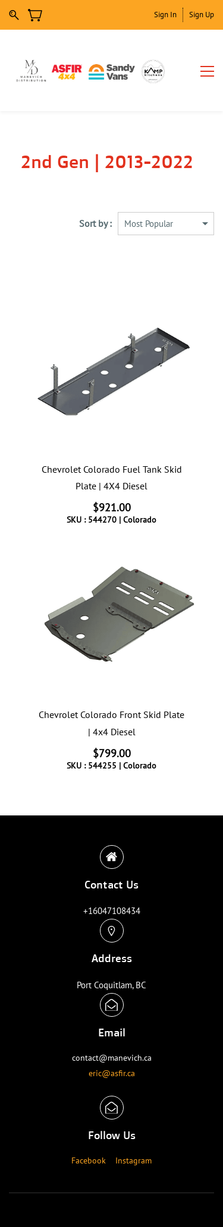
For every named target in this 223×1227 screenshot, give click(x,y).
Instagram (133, 1160)
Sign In (165, 15)
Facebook (88, 1160)
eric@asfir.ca (112, 1073)
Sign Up (201, 15)
